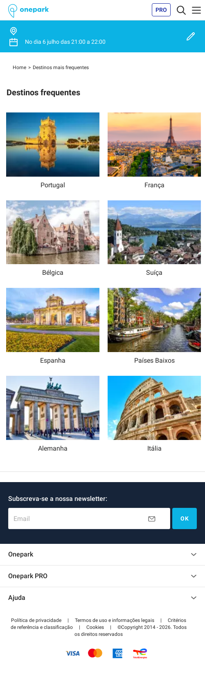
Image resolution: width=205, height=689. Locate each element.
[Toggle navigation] (181, 10)
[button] (36, 620)
